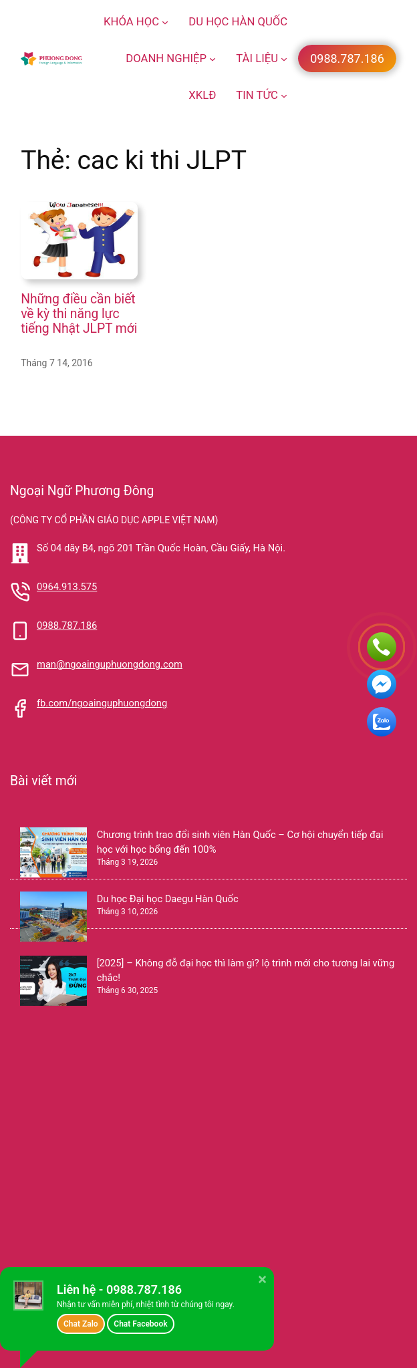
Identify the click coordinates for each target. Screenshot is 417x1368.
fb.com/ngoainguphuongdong (102, 703)
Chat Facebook (140, 1324)
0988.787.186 (67, 626)
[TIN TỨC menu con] (284, 95)
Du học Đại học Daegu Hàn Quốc (168, 899)
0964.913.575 (67, 587)
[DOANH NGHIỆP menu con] (212, 58)
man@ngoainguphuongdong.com (109, 664)
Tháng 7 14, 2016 (57, 363)
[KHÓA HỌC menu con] (165, 22)
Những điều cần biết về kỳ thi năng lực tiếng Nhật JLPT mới (79, 313)
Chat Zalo (80, 1324)
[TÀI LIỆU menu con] (284, 58)
